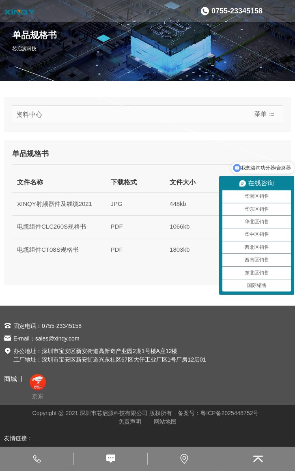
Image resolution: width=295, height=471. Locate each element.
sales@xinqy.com (57, 338)
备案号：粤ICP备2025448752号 (218, 413)
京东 (38, 387)
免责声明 (129, 421)
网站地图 (165, 421)
